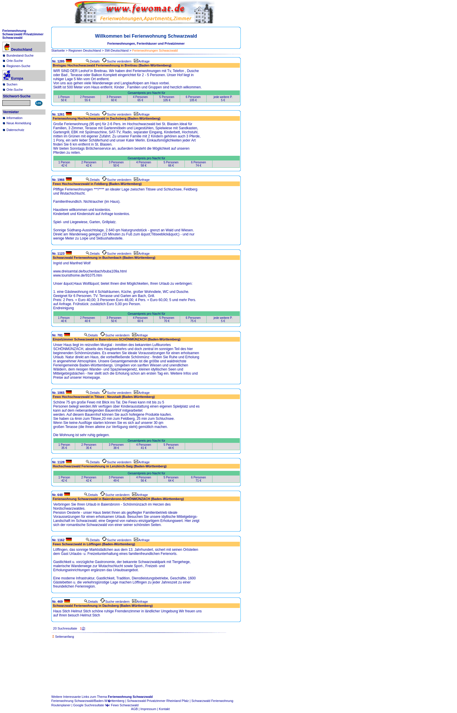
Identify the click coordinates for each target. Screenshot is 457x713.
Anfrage (142, 61)
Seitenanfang (63, 636)
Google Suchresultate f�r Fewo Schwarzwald (105, 705)
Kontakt (164, 709)
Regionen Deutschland (84, 50)
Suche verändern (116, 61)
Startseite (58, 50)
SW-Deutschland (117, 50)
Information (14, 118)
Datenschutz (15, 130)
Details (93, 61)
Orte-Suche (14, 60)
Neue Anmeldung (18, 123)
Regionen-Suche (18, 66)
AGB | (135, 709)
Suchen (11, 84)
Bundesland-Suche (20, 55)
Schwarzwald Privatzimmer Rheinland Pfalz (158, 700)
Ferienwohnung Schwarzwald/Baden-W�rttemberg (87, 700)
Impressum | (149, 709)
